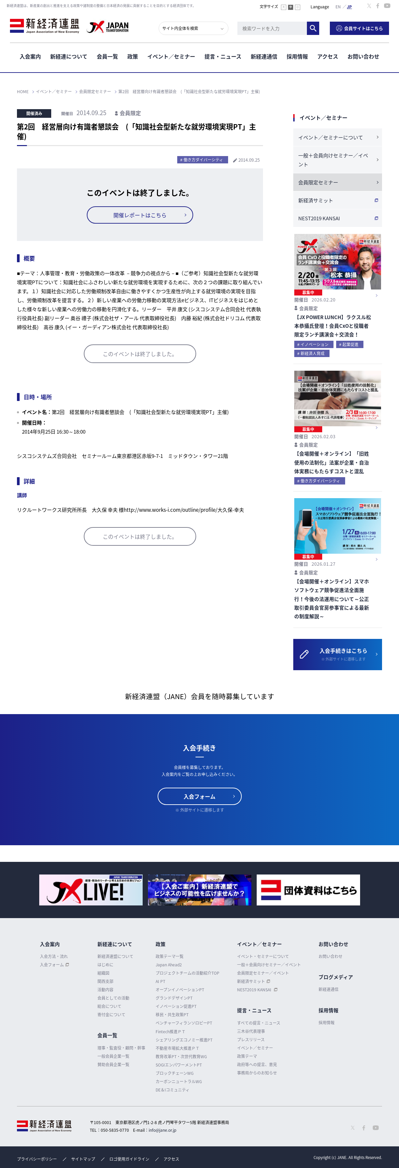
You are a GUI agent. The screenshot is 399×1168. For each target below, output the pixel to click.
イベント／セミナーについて (330, 137)
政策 (132, 56)
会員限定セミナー (318, 182)
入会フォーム (199, 796)
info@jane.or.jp (162, 1130)
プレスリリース (251, 1040)
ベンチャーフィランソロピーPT (184, 1023)
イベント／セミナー (171, 56)
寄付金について (111, 1015)
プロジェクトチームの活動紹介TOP (187, 973)
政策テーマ (247, 1056)
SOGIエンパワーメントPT (179, 1065)
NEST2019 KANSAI (319, 218)
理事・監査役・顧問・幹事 (121, 1048)
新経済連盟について (115, 956)
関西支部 (105, 981)
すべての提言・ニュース (258, 1023)
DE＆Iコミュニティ (173, 1090)
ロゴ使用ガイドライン (129, 1159)
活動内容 (105, 990)
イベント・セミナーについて (263, 956)
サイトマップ (83, 1159)
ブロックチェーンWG (175, 1073)
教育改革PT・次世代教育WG (181, 1057)
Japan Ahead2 (169, 965)
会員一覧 (107, 56)
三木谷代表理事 (251, 1031)
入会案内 (30, 56)
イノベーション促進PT (176, 1006)
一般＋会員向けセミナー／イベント (333, 160)
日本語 (349, 6)
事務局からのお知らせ (257, 1073)
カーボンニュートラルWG (179, 1081)
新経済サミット (315, 200)
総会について (109, 1006)
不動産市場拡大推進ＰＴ (178, 1048)
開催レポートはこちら (140, 215)
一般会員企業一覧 (113, 1056)
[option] (91, 890)
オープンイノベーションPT (180, 990)
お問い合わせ (363, 56)
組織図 (103, 973)
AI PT (160, 981)
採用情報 (297, 56)
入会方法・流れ (54, 956)
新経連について (68, 56)
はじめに (105, 965)
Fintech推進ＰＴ (171, 1032)
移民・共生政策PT (172, 1015)
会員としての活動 (113, 998)
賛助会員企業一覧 (113, 1065)
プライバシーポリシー (37, 1159)
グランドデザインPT (174, 998)
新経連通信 (264, 56)
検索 (313, 28)
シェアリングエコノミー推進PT (184, 1040)
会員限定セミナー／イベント (263, 973)
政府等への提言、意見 (257, 1065)
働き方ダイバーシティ (203, 160)
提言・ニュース (222, 56)
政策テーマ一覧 (170, 956)
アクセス (327, 56)
